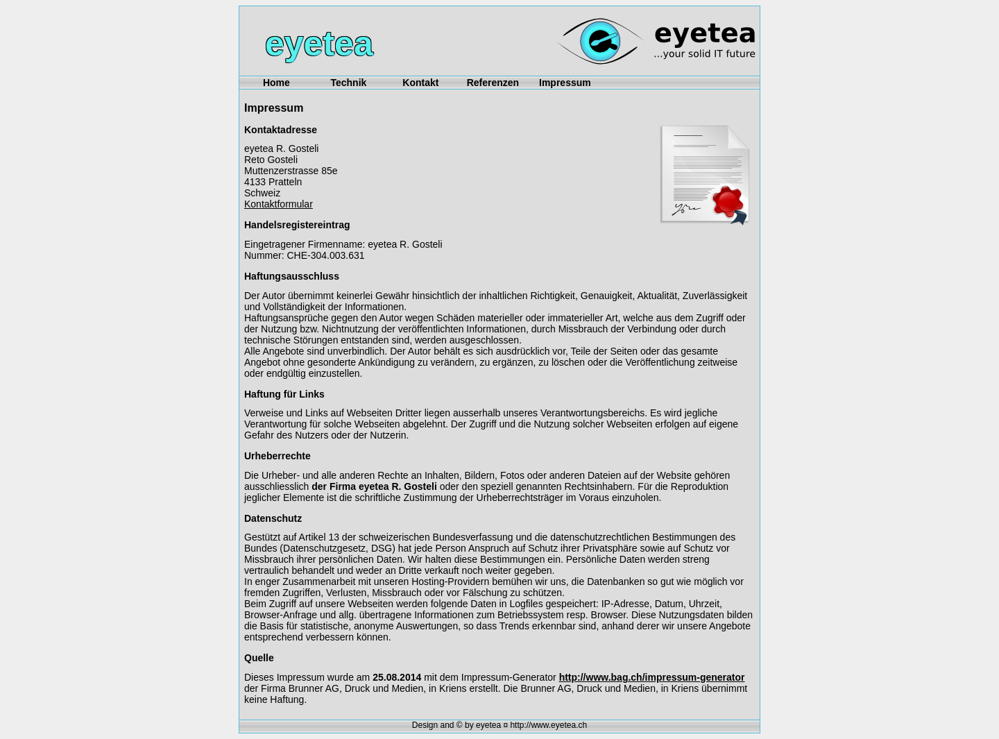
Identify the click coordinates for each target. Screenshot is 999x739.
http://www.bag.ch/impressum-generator (652, 677)
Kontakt (420, 82)
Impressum (565, 82)
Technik (348, 82)
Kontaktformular (278, 204)
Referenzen (493, 82)
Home (276, 82)
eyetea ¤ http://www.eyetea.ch (531, 725)
